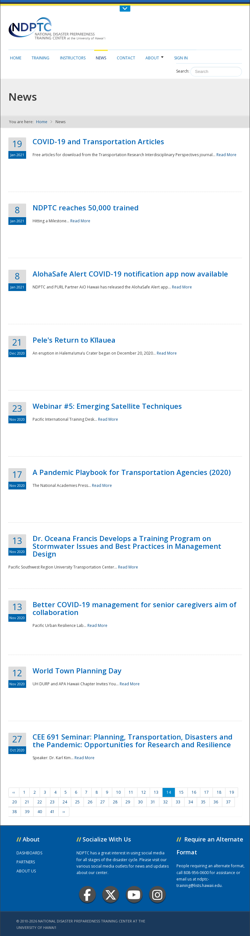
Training (40, 58)
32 (165, 802)
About (154, 58)
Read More (226, 154)
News (101, 58)
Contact (126, 58)
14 (168, 792)
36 (216, 802)
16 (194, 792)
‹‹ (14, 792)
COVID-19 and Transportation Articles (98, 141)
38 (14, 811)
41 (52, 811)
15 (181, 792)
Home (15, 58)
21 (27, 802)
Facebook (87, 894)
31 (153, 802)
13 (156, 792)
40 (39, 811)
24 (65, 802)
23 (52, 802)
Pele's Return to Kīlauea (74, 340)
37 (228, 802)
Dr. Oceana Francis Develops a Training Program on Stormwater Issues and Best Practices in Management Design (127, 546)
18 (219, 792)
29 (127, 802)
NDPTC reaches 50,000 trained (86, 207)
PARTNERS (25, 862)
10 (118, 792)
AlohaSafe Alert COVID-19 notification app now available (130, 273)
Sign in (181, 58)
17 (206, 792)
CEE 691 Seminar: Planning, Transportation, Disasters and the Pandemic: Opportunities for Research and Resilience (133, 740)
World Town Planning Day (77, 670)
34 (190, 802)
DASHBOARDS (29, 853)
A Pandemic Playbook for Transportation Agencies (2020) (132, 472)
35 (203, 802)
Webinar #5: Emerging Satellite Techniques (107, 406)
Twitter (110, 894)
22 (39, 802)
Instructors (72, 58)
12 (143, 792)
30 (140, 802)
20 (14, 802)
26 (90, 802)
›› (64, 811)
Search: (182, 71)
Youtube (134, 894)
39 (27, 811)
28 (115, 802)
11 (131, 792)
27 (102, 802)
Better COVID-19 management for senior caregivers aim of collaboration (134, 608)
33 (178, 802)
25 (77, 802)
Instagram (157, 894)
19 (231, 792)
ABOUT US (26, 871)
